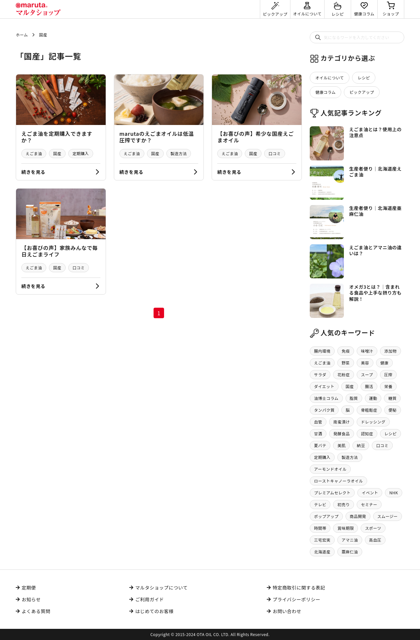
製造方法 (179, 153)
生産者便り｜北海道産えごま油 (375, 171)
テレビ (320, 504)
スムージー (387, 516)
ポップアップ (326, 516)
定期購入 (81, 153)
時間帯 (320, 528)
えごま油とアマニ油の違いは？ (375, 250)
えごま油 (34, 153)
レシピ (364, 77)
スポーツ (373, 528)
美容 (365, 362)
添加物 (390, 351)
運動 (373, 398)
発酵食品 (341, 433)
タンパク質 (324, 410)
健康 (384, 362)
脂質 (354, 398)
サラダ (320, 374)
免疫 (346, 351)
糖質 (392, 398)
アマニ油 (350, 540)
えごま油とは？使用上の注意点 (375, 132)
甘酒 (318, 433)
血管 (318, 421)
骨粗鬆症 (369, 410)
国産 (57, 153)
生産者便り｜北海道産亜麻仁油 (375, 211)
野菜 (346, 362)
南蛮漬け (341, 421)
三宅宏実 (322, 540)
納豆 (361, 445)
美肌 (341, 445)
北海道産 (322, 551)
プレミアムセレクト (332, 492)
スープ (367, 374)
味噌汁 (367, 351)
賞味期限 (345, 528)
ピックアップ (361, 92)
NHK (393, 492)
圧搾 (388, 374)
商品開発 (358, 516)
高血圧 (375, 540)
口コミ (274, 153)
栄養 (388, 386)
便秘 (392, 410)
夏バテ (320, 445)
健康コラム (325, 92)
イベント (370, 492)
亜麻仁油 (350, 551)
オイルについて (329, 77)
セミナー (369, 504)
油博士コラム (326, 398)
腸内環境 (322, 351)
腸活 (369, 386)
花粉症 (343, 374)
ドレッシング (373, 421)
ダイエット (324, 386)
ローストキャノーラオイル (338, 481)
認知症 (367, 433)
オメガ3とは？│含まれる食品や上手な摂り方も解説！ (375, 292)
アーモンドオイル (330, 469)
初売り (343, 504)
